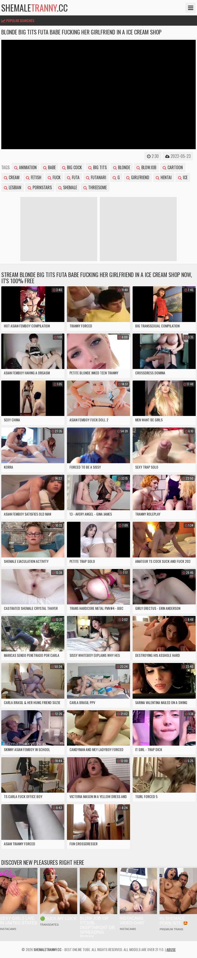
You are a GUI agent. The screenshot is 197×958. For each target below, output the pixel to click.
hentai (164, 177)
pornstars (40, 187)
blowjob (146, 167)
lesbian (12, 187)
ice (183, 177)
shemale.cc (34, 8)
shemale (67, 187)
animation (25, 167)
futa (73, 177)
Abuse (171, 949)
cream (11, 177)
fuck (54, 177)
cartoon (173, 167)
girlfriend (137, 177)
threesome (95, 187)
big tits (97, 167)
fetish (33, 177)
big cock (72, 167)
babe (49, 167)
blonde (121, 167)
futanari (96, 177)
